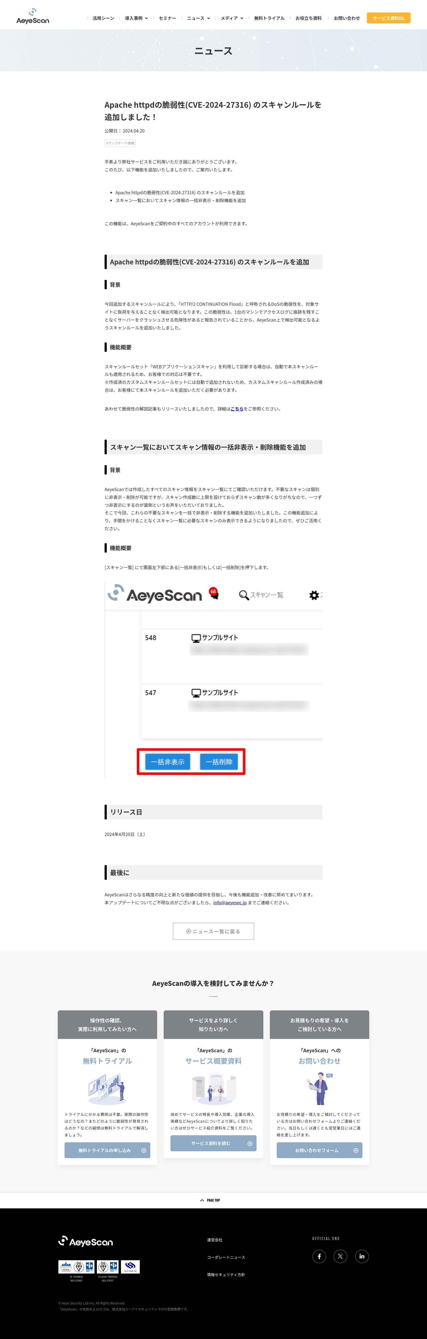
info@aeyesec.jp (230, 902)
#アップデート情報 (120, 143)
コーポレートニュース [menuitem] (226, 1257)
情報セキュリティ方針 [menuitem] (226, 1274)
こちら (237, 408)
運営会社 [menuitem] (214, 1239)
